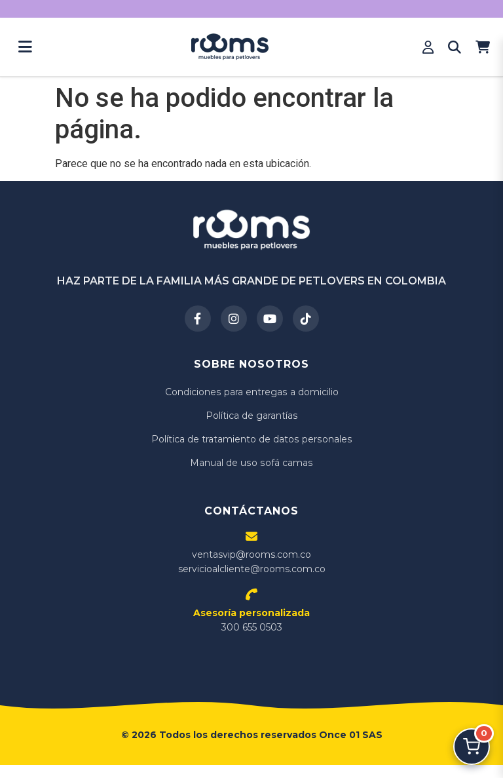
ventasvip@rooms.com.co (251, 554)
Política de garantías (251, 415)
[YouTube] (270, 318)
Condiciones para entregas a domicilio (252, 392)
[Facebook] (198, 318)
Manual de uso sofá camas (251, 463)
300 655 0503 (251, 620)
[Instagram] (234, 318)
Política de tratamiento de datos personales (251, 439)
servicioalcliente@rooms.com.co (252, 569)
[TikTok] (306, 318)
